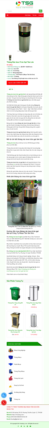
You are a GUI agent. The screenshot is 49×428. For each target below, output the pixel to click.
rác (14, 164)
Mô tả (11, 89)
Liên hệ (41, 15)
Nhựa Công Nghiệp (16, 350)
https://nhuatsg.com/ (18, 414)
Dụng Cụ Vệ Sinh (16, 385)
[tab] (11, 89)
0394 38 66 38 (23, 417)
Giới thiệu (28, 15)
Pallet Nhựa (14, 364)
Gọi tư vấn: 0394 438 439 (17, 83)
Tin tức (35, 15)
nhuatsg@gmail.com (16, 419)
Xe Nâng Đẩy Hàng (16, 392)
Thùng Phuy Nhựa (16, 371)
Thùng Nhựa (14, 357)
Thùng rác (14, 399)
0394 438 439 (15, 417)
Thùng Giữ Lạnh (15, 378)
